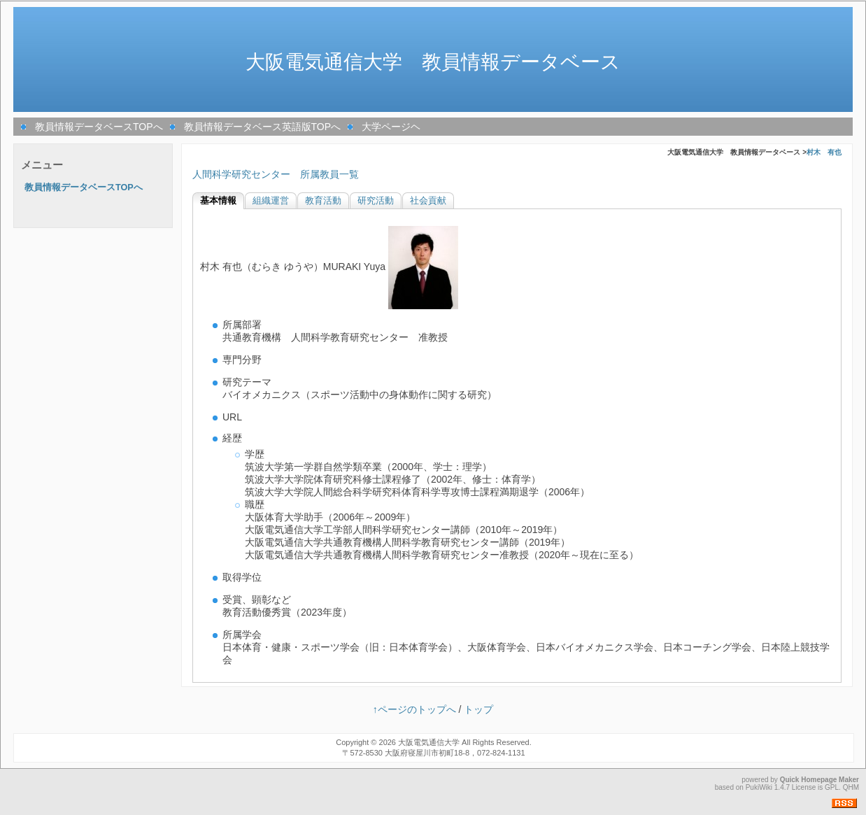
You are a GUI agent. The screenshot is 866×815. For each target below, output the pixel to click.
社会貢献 (428, 201)
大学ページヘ (391, 126)
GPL (832, 787)
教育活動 (323, 201)
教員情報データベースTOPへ (99, 126)
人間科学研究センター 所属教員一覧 (275, 174)
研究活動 (375, 201)
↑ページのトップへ (414, 709)
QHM (851, 787)
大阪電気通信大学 (429, 742)
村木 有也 (824, 152)
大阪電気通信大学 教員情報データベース (433, 62)
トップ (478, 709)
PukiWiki (759, 787)
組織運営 (271, 201)
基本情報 (218, 201)
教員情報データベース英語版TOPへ (262, 126)
